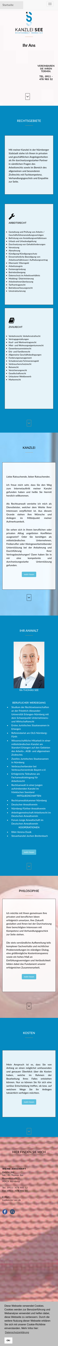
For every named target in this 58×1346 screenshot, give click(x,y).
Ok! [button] (8, 1340)
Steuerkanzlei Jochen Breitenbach (29, 835)
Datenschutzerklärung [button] (17, 1332)
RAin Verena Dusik (21, 831)
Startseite (7, 5)
